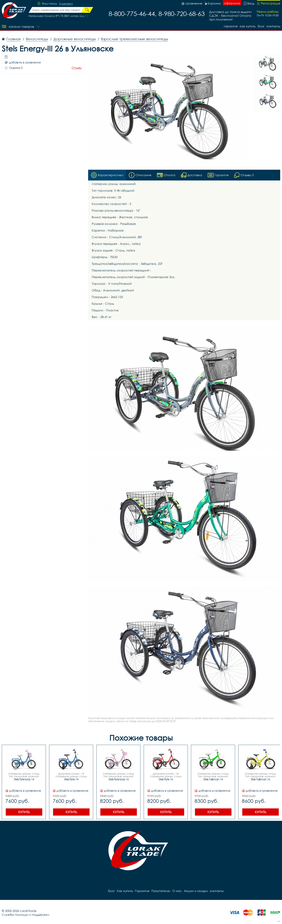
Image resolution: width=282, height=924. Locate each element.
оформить (232, 3)
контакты (273, 26)
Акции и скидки (196, 891)
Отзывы (77, 67)
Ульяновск (66, 3)
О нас (177, 891)
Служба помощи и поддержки (25, 914)
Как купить (248, 26)
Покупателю (160, 891)
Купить (24, 812)
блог (261, 26)
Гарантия (231, 26)
